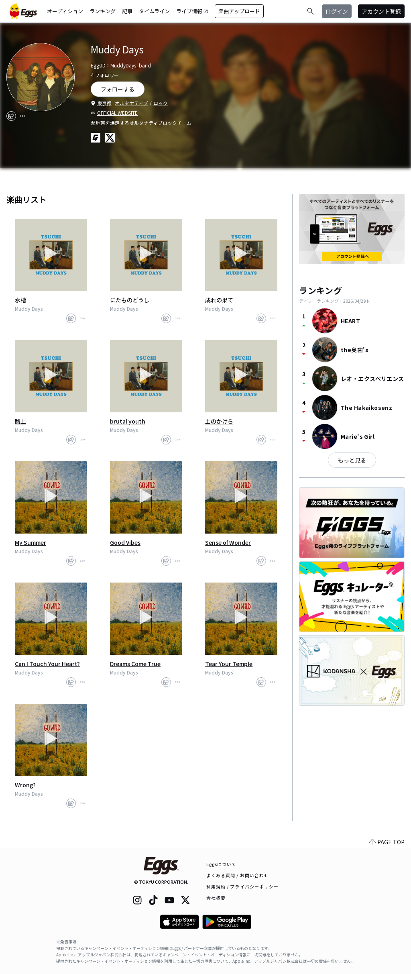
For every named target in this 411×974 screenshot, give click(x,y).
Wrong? (25, 785)
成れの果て (219, 300)
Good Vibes (125, 542)
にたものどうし (129, 300)
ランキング (103, 11)
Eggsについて (221, 864)
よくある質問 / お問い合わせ (237, 875)
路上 (20, 421)
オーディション (65, 11)
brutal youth (127, 421)
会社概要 (216, 898)
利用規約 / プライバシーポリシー (242, 886)
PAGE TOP (387, 842)
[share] (11, 116)
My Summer (30, 542)
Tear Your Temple (228, 664)
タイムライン (154, 11)
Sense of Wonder (228, 542)
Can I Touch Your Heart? (47, 664)
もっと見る (352, 460)
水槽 (20, 300)
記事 (127, 11)
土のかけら (219, 421)
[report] (22, 116)
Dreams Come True (135, 664)
